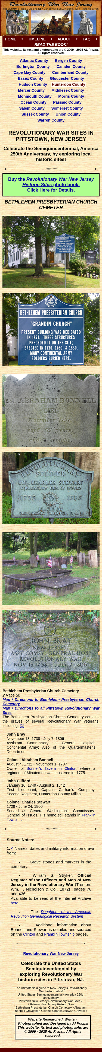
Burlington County (33, 66)
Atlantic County (34, 60)
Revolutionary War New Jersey (51, 953)
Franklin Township (59, 934)
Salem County (32, 108)
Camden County (71, 66)
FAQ (87, 39)
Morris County (71, 96)
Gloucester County (67, 78)
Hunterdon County (68, 84)
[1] (22, 725)
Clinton (29, 934)
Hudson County (33, 84)
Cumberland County (70, 72)
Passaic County (67, 102)
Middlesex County (67, 90)
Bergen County (68, 60)
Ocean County (34, 102)
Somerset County (67, 108)
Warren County (51, 120)
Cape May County (29, 72)
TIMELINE (37, 39)
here (14, 903)
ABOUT (64, 39)
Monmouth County (35, 96)
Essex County (30, 78)
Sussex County (35, 114)
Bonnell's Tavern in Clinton (51, 768)
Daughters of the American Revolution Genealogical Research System (51, 914)
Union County (68, 114)
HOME (10, 39)
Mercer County (31, 90)
